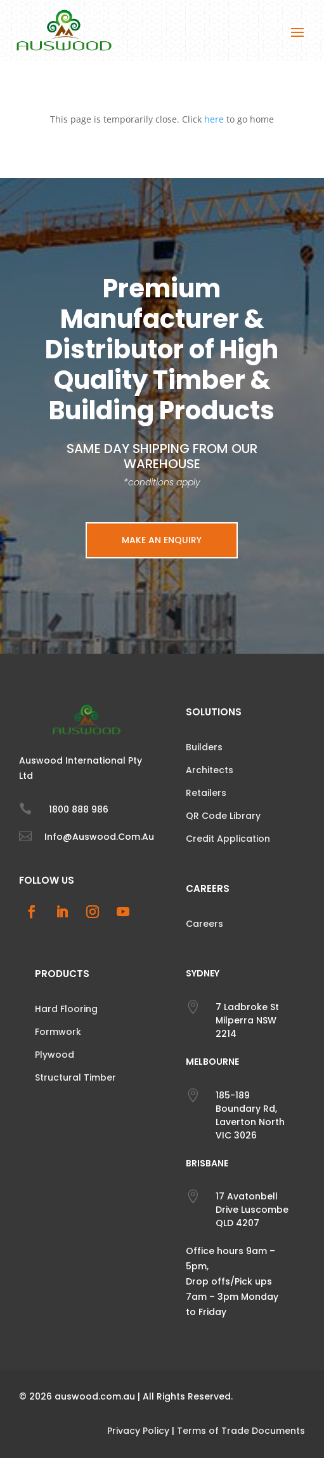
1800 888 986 (78, 809)
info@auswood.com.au (99, 836)
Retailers (206, 792)
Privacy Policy (138, 1430)
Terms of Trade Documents (241, 1430)
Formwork (58, 1031)
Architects (209, 770)
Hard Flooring (66, 1008)
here (214, 119)
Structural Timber (75, 1077)
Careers (204, 923)
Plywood (54, 1054)
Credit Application (228, 838)
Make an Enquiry (162, 540)
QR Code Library (223, 815)
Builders (204, 747)
